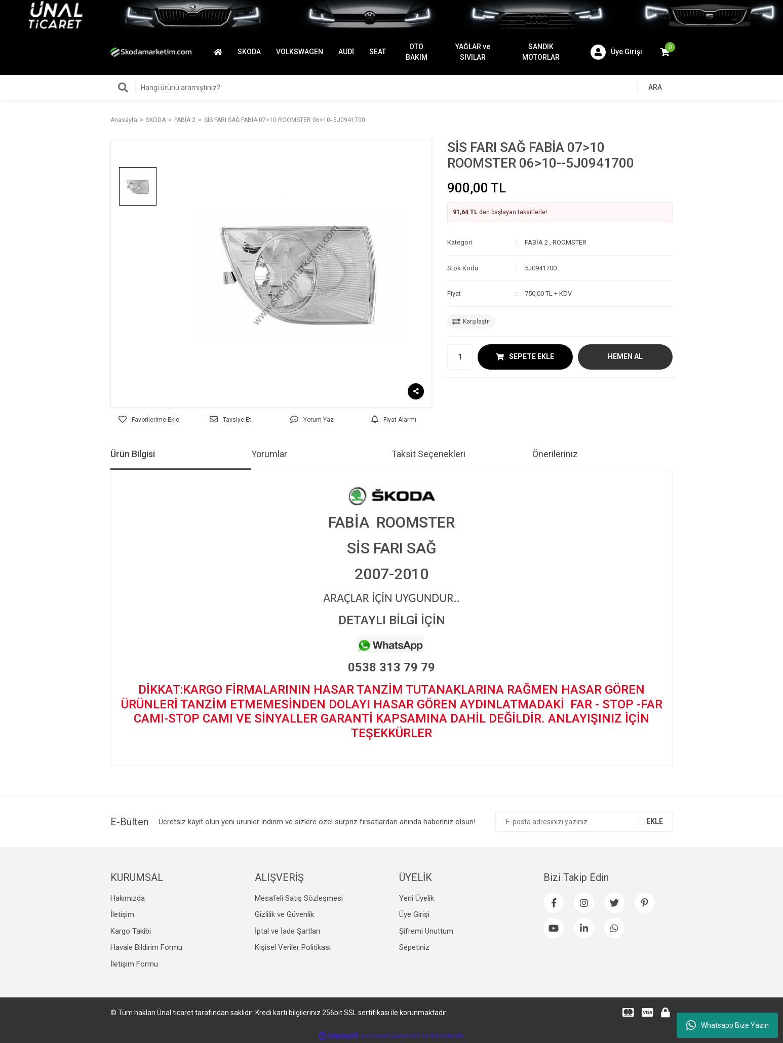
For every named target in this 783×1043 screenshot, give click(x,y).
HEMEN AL (625, 356)
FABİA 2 (536, 242)
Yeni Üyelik (416, 898)
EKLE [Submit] (654, 821)
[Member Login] (616, 52)
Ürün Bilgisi (132, 454)
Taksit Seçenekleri (428, 454)
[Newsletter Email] (584, 821)
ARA (655, 87)
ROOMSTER (569, 242)
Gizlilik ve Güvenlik (284, 914)
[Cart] (665, 52)
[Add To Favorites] (148, 419)
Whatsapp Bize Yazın (727, 1025)
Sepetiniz (414, 947)
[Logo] (150, 51)
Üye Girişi (414, 914)
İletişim (122, 914)
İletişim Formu (134, 964)
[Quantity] (460, 357)
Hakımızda (127, 898)
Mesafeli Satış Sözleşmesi (299, 898)
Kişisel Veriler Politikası (293, 947)
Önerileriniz (555, 454)
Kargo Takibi (130, 931)
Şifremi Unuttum (426, 931)
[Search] (391, 87)
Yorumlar (269, 454)
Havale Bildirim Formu (146, 947)
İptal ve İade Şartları (287, 931)
